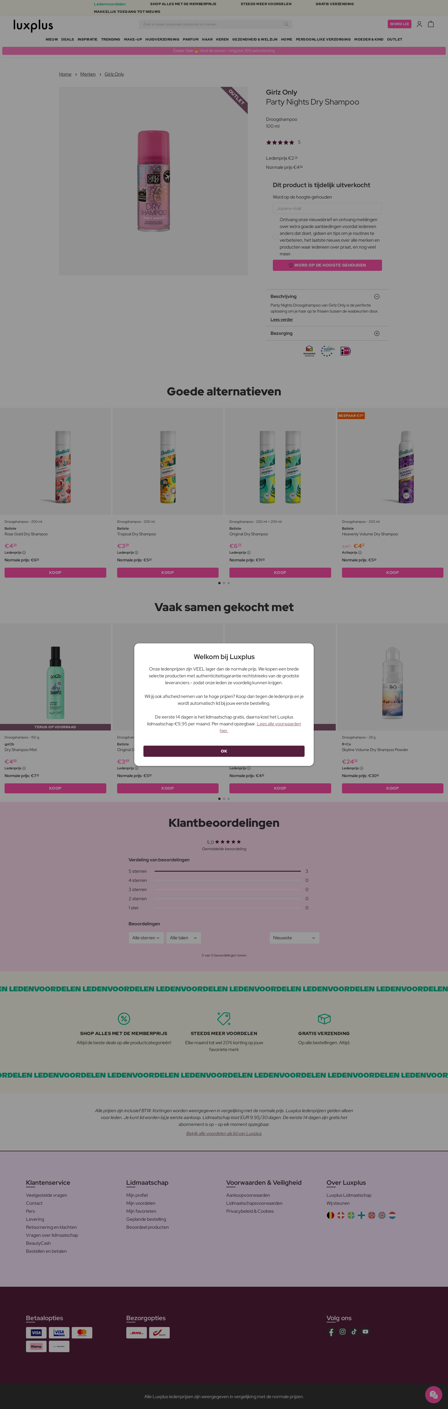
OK (224, 751)
